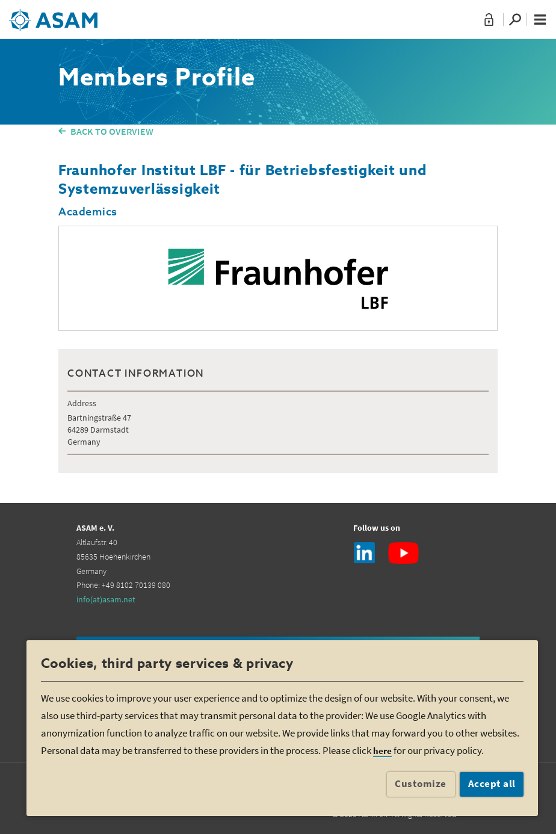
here (382, 750)
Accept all (492, 783)
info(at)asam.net (105, 599)
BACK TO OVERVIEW (111, 131)
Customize (420, 783)
